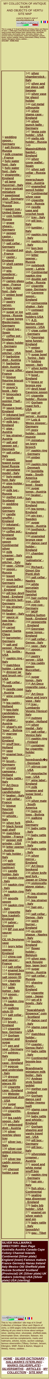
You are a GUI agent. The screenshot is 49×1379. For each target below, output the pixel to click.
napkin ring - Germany (36, 1176)
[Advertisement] (8, 22)
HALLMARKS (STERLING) (24, 1362)
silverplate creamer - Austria (36, 1157)
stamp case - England (36, 1111)
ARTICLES (33, 1368)
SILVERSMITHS (13, 1368)
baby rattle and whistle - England (36, 1120)
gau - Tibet (38, 1233)
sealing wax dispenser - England (36, 1198)
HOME (7, 1358)
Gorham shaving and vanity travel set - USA (34, 1131)
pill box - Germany (34, 1142)
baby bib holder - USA (34, 1207)
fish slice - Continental (36, 1190)
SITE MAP (36, 1372)
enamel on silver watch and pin (36, 1216)
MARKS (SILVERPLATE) (24, 1365)
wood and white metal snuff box (35, 1168)
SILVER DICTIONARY (29, 1358)
